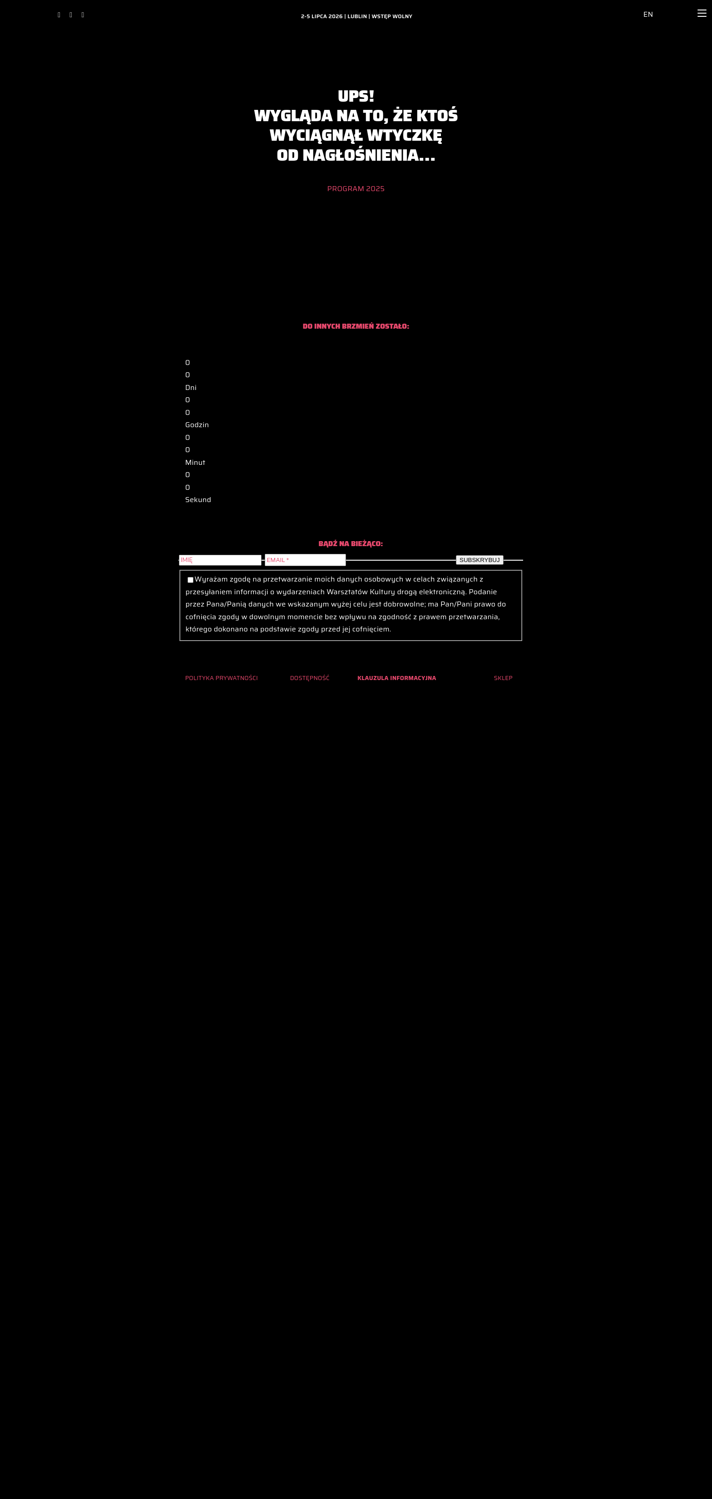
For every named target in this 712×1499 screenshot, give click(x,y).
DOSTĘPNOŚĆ (310, 678)
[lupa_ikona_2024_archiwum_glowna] (677, 6)
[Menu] (702, 13)
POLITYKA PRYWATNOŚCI (221, 678)
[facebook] (59, 15)
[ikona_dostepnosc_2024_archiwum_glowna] (627, 8)
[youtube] (82, 15)
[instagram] (70, 15)
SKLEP (503, 678)
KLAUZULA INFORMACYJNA (396, 678)
